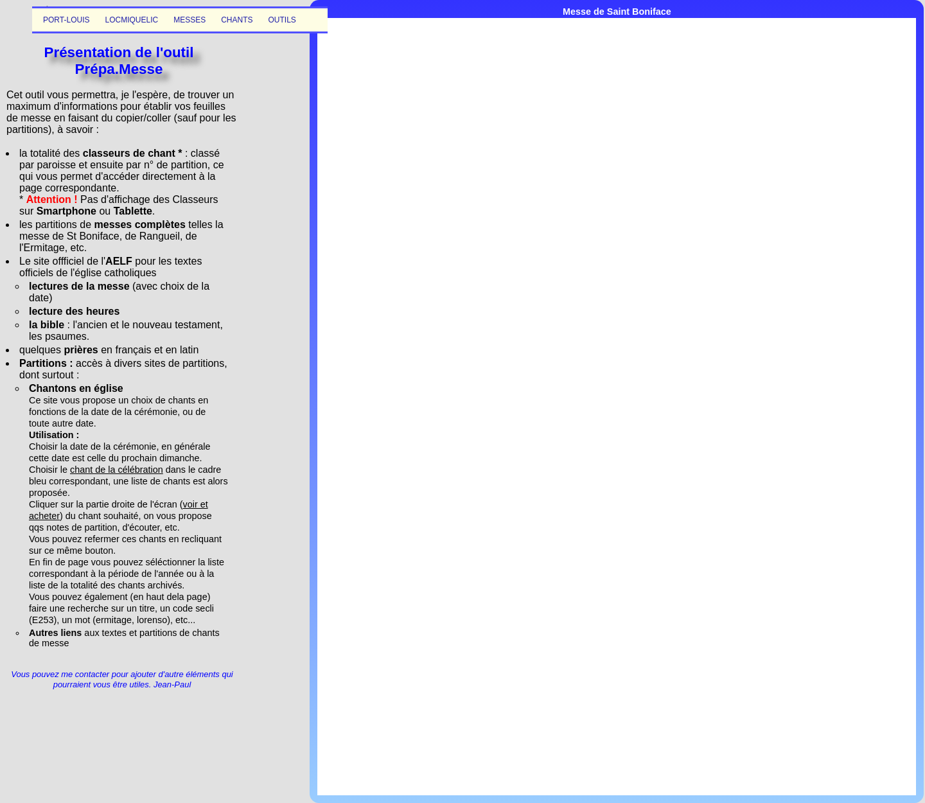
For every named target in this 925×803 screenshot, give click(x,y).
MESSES (189, 19)
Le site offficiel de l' (62, 261)
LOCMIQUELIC (131, 19)
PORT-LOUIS (66, 19)
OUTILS (282, 19)
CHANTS (236, 19)
